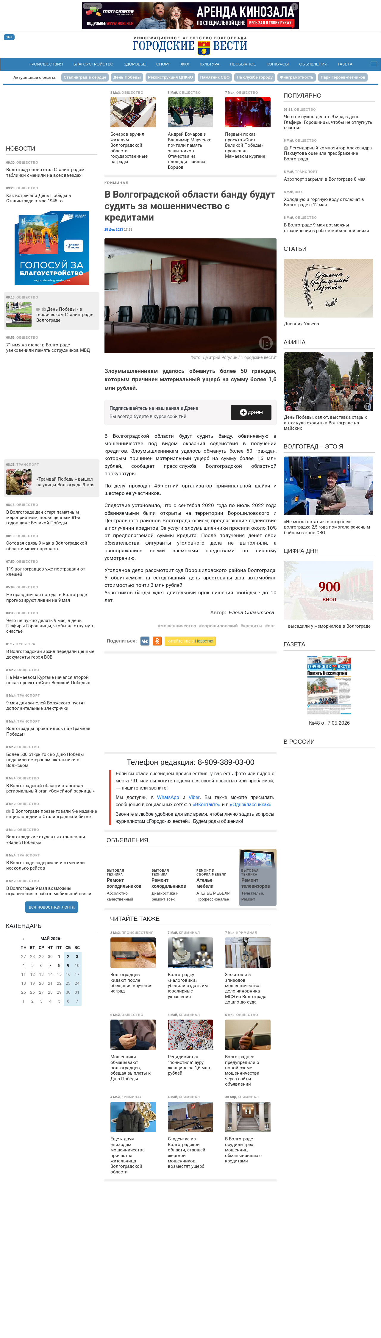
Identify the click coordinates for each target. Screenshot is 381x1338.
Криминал (116, 183)
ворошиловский (220, 625)
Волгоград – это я (313, 446)
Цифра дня (301, 551)
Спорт (163, 64)
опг (271, 625)
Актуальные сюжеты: (35, 77)
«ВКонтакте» (206, 804)
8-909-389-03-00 (226, 762)
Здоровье (135, 64)
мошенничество (178, 625)
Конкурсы (277, 64)
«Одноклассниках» (250, 804)
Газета (345, 64)
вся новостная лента (52, 906)
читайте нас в (190, 641)
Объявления (313, 64)
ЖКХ (185, 64)
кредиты (253, 625)
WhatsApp (169, 797)
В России (299, 741)
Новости (20, 148)
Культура (209, 64)
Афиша (295, 342)
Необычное (243, 64)
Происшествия (46, 64)
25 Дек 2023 (113, 229)
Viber (194, 797)
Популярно (302, 95)
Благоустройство (94, 64)
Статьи (295, 249)
